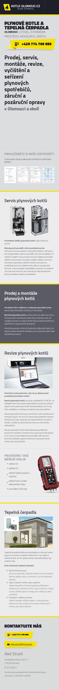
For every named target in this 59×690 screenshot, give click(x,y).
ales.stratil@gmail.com (21, 644)
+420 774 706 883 (37, 44)
